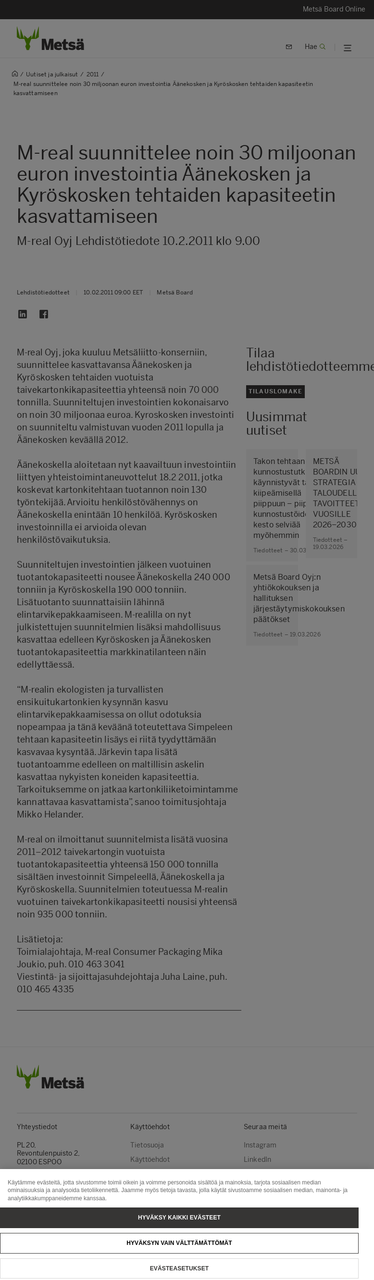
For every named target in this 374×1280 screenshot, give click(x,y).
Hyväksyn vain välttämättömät (179, 1248)
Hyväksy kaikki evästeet (179, 1223)
